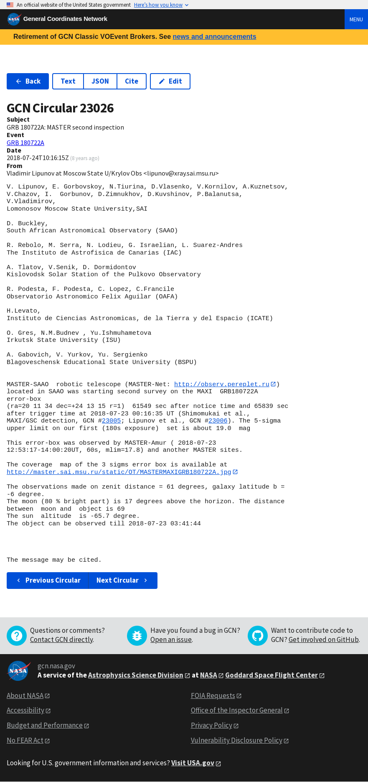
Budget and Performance (45, 725)
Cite (131, 81)
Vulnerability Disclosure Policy (236, 740)
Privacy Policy (211, 725)
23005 (111, 421)
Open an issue (171, 639)
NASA (208, 675)
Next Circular (122, 580)
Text (68, 81)
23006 (218, 421)
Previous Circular (48, 580)
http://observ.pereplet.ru (221, 384)
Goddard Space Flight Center (271, 675)
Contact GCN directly (61, 639)
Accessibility (25, 710)
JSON (100, 81)
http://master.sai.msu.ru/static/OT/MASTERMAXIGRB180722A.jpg (119, 472)
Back (28, 81)
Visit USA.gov (192, 763)
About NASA (25, 695)
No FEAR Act (25, 740)
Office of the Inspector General (237, 710)
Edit (170, 81)
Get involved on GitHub (324, 639)
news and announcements (214, 36)
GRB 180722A (25, 142)
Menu (356, 19)
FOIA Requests (213, 695)
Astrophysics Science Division (135, 675)
